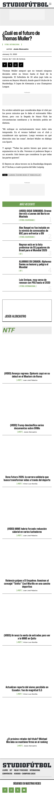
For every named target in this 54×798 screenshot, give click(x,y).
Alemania (12, 175)
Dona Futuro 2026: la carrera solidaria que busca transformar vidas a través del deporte (27, 478)
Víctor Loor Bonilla (30, 484)
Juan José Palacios (30, 380)
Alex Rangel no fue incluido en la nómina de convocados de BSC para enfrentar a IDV (34, 230)
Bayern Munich (22, 175)
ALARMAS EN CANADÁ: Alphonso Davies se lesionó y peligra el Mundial (35, 264)
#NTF (19, 380)
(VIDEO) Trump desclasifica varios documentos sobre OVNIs (27, 427)
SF (20, 254)
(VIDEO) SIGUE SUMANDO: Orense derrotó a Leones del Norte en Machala (35, 213)
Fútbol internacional (28, 286)
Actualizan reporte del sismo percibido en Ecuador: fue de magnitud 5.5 (27, 689)
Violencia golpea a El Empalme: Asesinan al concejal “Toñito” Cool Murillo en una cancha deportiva (27, 583)
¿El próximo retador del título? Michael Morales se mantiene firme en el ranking (27, 740)
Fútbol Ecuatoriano (27, 220)
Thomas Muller (35, 175)
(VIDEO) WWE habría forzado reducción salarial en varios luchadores (27, 530)
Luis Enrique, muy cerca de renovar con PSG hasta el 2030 (34, 281)
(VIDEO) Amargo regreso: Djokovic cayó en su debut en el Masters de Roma (27, 375)
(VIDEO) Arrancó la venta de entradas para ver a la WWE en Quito (27, 637)
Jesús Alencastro (20, 49)
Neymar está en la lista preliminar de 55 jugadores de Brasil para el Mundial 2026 (34, 247)
